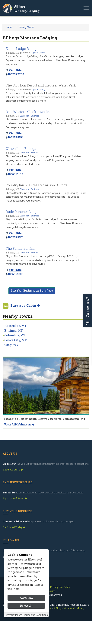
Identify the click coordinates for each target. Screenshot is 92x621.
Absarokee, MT (15, 326)
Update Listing (38, 53)
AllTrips (19, 6)
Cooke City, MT (15, 340)
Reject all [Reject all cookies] (26, 607)
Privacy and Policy (60, 587)
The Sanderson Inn (20, 248)
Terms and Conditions (36, 616)
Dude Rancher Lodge (22, 211)
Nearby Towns (26, 27)
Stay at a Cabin (25, 305)
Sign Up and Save (15, 498)
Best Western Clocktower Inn (28, 111)
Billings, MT (13, 330)
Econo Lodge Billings (22, 48)
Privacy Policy (14, 616)
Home (9, 27)
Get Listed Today (14, 527)
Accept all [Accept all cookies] (26, 599)
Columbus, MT (14, 335)
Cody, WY (11, 345)
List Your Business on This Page (32, 290)
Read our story (13, 469)
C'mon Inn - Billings (21, 148)
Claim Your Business (29, 116)
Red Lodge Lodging (27, 11)
